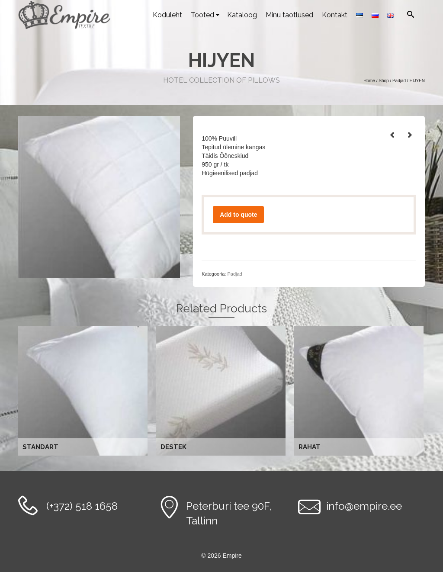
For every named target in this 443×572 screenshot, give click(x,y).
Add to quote (238, 214)
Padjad (234, 273)
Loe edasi (84, 391)
